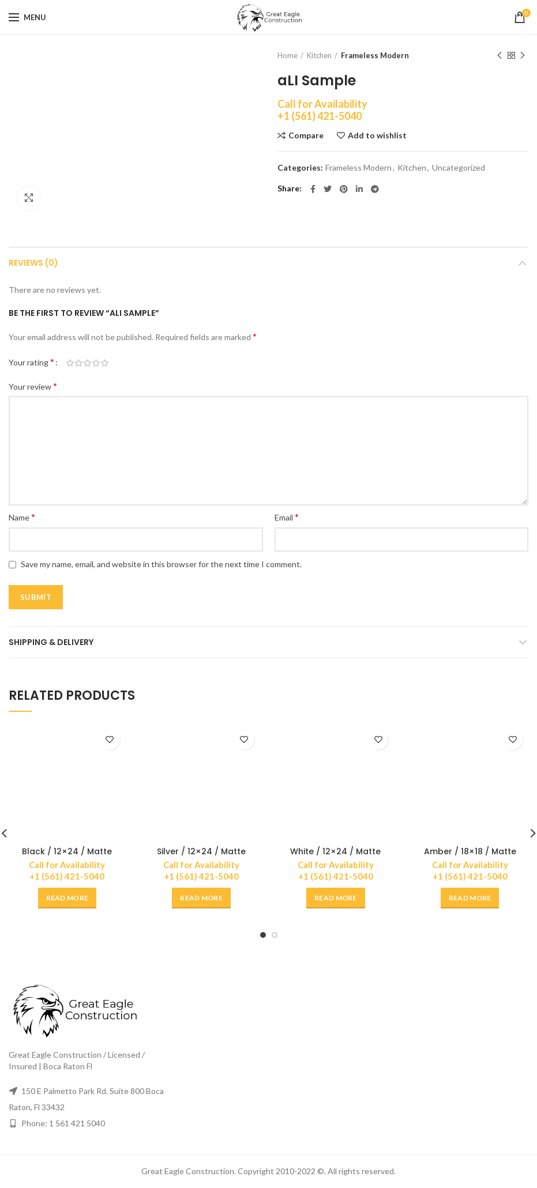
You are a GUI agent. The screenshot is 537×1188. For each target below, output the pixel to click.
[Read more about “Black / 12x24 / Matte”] (67, 898)
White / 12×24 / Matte (335, 851)
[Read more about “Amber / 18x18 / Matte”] (470, 898)
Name (22, 516)
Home (287, 55)
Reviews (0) (33, 263)
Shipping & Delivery (51, 642)
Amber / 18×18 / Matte (470, 851)
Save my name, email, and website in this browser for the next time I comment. (161, 564)
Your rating (31, 361)
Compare (306, 135)
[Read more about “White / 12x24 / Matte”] (335, 898)
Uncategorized (458, 167)
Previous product (499, 55)
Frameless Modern (375, 55)
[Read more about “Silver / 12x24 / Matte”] (201, 898)
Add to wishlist (377, 135)
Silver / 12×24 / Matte (201, 851)
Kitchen (319, 55)
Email (287, 516)
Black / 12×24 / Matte (67, 851)
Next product (522, 55)
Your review (33, 385)
